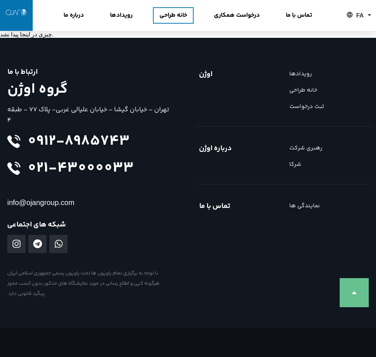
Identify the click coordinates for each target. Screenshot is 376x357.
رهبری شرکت (305, 148)
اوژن (206, 74)
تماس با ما (214, 206)
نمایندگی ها (304, 205)
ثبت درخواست (306, 106)
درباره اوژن (215, 148)
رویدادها (300, 74)
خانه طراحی (303, 90)
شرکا (295, 164)
